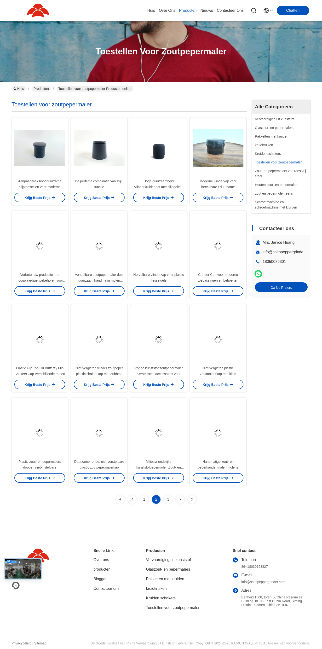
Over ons (101, 560)
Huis (151, 10)
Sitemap (40, 643)
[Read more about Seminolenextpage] (120, 499)
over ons (167, 10)
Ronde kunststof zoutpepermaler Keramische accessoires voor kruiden (158, 374)
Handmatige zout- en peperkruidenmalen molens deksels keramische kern (218, 467)
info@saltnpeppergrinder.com (288, 252)
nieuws (206, 10)
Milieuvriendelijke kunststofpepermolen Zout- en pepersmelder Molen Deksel (158, 467)
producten (188, 10)
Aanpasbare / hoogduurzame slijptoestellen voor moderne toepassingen (40, 187)
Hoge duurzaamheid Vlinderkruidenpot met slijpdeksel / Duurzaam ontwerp (158, 187)
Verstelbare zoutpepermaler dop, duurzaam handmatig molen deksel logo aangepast (99, 280)
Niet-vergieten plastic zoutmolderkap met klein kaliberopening (218, 374)
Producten (41, 89)
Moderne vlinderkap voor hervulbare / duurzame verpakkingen (218, 187)
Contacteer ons (106, 588)
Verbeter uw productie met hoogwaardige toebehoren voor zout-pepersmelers (40, 280)
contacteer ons (230, 10)
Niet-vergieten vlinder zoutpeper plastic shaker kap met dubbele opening (99, 374)
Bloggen (100, 579)
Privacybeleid (21, 643)
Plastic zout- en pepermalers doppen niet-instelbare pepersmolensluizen (39, 467)
